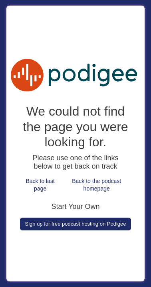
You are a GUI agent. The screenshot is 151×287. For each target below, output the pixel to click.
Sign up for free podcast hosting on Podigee (75, 224)
